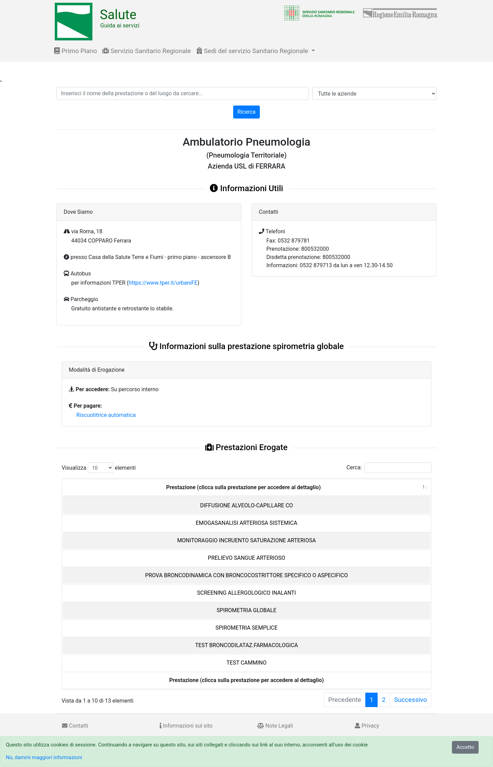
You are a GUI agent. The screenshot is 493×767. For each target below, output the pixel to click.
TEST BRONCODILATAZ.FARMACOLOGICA (246, 645)
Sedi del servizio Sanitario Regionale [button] (253, 51)
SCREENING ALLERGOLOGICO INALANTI (246, 593)
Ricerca (247, 112)
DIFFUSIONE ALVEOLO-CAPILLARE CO (246, 505)
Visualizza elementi (99, 467)
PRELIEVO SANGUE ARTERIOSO (246, 558)
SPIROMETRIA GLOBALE (246, 610)
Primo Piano (75, 51)
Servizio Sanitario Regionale (146, 51)
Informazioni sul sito (186, 725)
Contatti (75, 725)
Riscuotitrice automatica (106, 415)
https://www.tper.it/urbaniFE (163, 283)
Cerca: (388, 467)
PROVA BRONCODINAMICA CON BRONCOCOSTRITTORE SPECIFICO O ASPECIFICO (246, 575)
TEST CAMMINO (247, 662)
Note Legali (275, 725)
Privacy (367, 725)
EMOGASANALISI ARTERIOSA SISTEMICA (247, 523)
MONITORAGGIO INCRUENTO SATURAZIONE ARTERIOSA (246, 540)
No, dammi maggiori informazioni (44, 757)
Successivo (410, 700)
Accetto (465, 747)
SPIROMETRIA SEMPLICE (246, 627)
